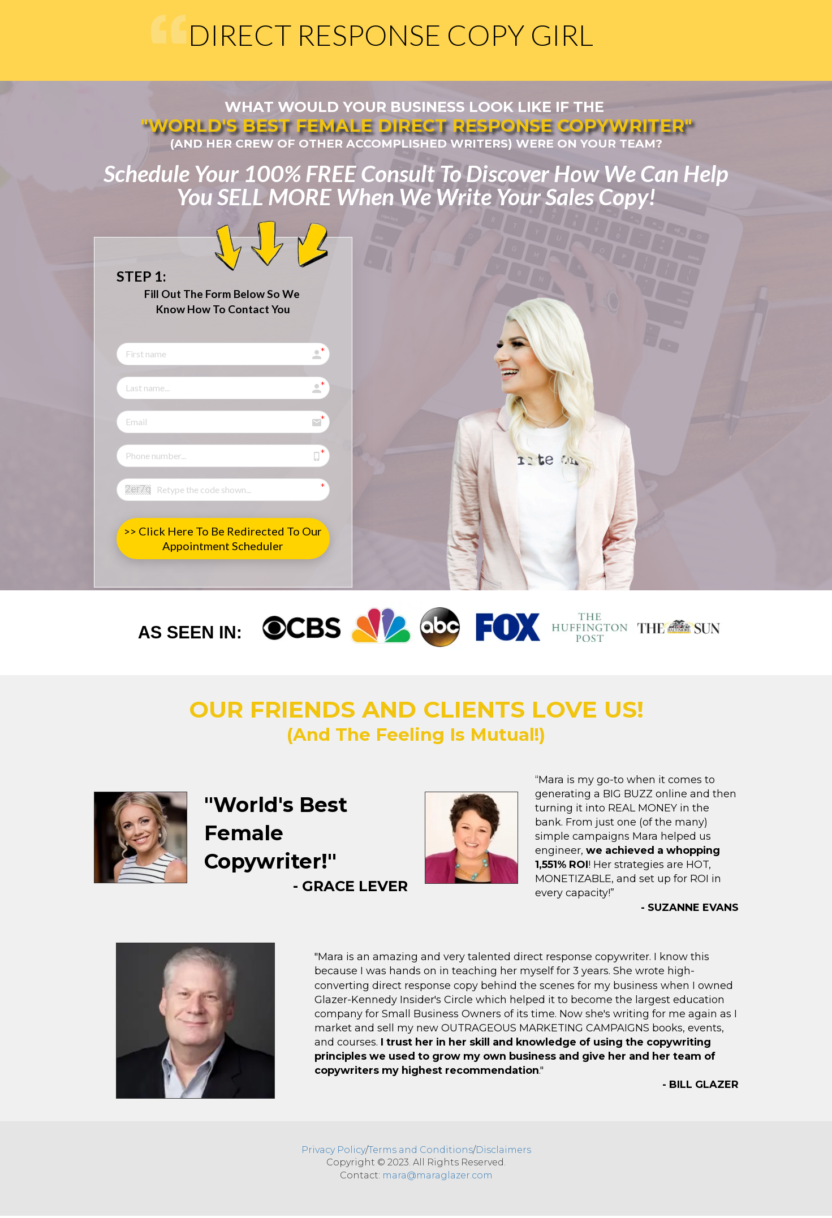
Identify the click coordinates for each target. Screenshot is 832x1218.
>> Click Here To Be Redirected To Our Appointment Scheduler (223, 538)
